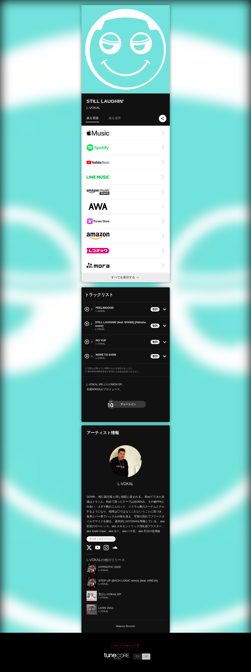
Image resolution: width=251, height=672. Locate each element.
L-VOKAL (93, 107)
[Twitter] (89, 549)
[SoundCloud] (114, 547)
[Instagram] (106, 549)
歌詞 (155, 309)
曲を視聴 (93, 118)
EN (137, 656)
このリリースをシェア (125, 645)
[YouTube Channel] (97, 548)
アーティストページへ (101, 539)
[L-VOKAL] (126, 461)
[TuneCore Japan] (117, 658)
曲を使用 (115, 118)
